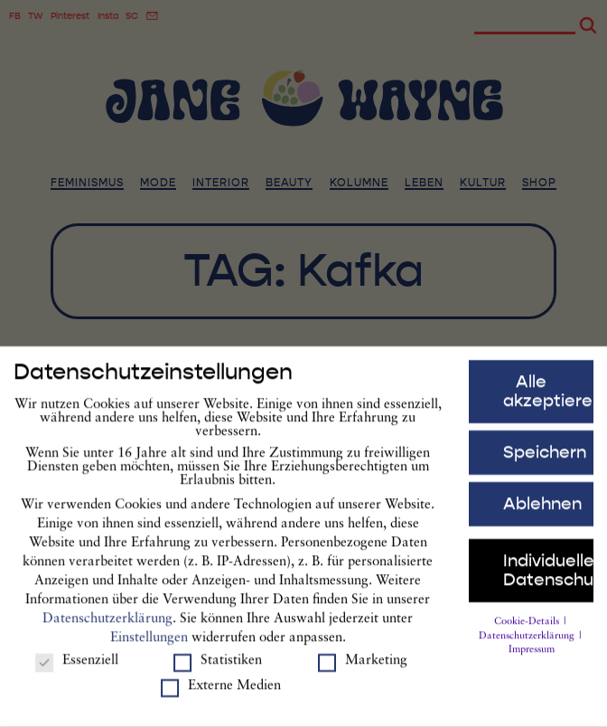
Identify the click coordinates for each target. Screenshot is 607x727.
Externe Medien (221, 696)
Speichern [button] (544, 461)
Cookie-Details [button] (528, 631)
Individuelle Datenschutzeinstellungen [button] (548, 579)
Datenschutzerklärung (107, 628)
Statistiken (217, 670)
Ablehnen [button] (542, 513)
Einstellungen (149, 647)
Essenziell (76, 670)
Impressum (532, 660)
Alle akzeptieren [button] (548, 401)
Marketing (362, 670)
